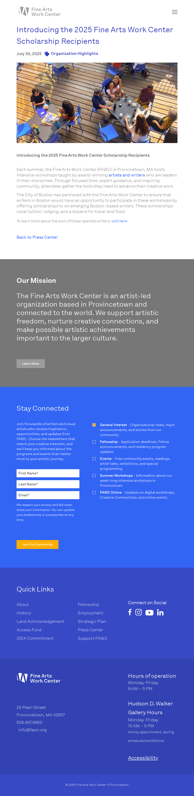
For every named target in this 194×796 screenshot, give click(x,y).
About (23, 604)
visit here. (119, 221)
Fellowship (88, 604)
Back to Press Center (37, 237)
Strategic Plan (92, 621)
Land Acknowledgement (40, 621)
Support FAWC (92, 638)
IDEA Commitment (35, 638)
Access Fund (29, 629)
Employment (90, 613)
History (24, 613)
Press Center (90, 629)
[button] (31, 363)
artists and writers (127, 175)
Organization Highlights (74, 53)
